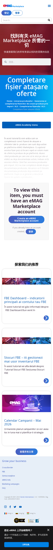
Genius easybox (8, 476)
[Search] (49, 20)
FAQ (4, 488)
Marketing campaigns (10, 484)
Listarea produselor (23, 101)
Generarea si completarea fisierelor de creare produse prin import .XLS (26, 104)
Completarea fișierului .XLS (32, 106)
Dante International (27, 497)
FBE (3, 471)
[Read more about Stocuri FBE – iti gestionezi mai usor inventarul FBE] (46, 380)
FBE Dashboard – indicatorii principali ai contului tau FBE (25, 300)
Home (9, 101)
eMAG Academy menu (26, 125)
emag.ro (10, 513)
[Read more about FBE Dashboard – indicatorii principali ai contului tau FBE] (46, 318)
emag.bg (21, 513)
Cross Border (7, 467)
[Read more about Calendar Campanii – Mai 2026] (46, 440)
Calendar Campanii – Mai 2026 (22, 422)
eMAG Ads (6, 480)
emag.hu (33, 513)
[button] (49, 5)
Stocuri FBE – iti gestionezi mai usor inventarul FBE (23, 359)
